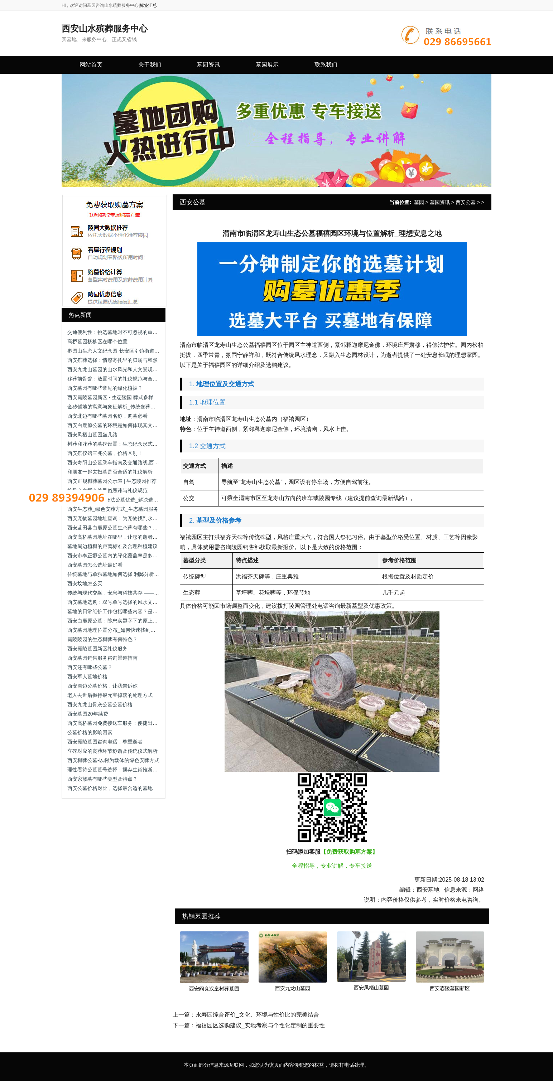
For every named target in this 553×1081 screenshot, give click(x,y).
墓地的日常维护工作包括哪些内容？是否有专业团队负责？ (132, 611)
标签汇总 (148, 5)
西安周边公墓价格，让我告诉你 (102, 686)
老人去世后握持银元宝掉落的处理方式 (110, 695)
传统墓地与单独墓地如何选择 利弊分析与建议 (118, 574)
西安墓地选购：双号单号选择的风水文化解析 (117, 602)
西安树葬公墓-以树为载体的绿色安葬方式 (113, 760)
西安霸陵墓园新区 (450, 988)
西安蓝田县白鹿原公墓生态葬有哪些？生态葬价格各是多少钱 (135, 527)
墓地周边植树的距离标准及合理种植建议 (112, 546)
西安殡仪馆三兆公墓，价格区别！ (105, 453)
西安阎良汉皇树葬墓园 (214, 989)
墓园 (419, 202)
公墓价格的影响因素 (89, 732)
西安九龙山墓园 (292, 988)
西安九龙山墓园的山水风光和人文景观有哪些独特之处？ (130, 369)
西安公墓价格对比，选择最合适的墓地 (110, 788)
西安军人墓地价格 (87, 676)
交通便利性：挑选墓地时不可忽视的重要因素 (117, 332)
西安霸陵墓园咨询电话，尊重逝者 (105, 742)
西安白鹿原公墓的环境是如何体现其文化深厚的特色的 (127, 425)
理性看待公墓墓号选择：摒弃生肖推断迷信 (115, 769)
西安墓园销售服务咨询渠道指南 (102, 658)
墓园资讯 (440, 202)
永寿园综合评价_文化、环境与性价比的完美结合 (257, 1015)
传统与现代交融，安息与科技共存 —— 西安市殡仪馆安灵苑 (134, 593)
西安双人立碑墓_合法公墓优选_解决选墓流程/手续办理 (128, 500)
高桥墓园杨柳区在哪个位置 (97, 341)
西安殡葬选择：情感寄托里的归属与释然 (112, 360)
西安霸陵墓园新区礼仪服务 (97, 648)
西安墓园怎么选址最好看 (94, 565)
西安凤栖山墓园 (371, 987)
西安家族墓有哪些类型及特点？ (102, 779)
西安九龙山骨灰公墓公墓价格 (100, 704)
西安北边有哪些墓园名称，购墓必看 (107, 416)
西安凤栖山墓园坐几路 (92, 434)
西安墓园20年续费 (87, 714)
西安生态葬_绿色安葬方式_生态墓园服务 (112, 509)
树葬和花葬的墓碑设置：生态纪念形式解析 (115, 444)
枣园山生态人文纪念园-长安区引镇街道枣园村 (118, 351)
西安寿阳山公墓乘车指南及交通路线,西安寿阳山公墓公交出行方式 (140, 462)
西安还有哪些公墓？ (89, 667)
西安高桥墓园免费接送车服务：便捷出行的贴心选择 (125, 723)
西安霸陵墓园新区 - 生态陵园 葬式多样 (110, 397)
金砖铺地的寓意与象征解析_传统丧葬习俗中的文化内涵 (129, 406)
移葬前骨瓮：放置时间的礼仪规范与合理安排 (117, 379)
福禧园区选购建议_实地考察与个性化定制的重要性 (260, 1025)
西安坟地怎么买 (84, 583)
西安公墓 (466, 202)
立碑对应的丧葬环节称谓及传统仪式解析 (112, 751)
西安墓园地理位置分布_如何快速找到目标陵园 (118, 630)
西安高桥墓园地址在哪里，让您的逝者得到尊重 (120, 537)
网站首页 (91, 65)
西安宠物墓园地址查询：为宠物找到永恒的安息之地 (125, 518)
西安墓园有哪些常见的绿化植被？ (105, 388)
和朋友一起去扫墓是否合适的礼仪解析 (110, 472)
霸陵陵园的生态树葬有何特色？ (102, 639)
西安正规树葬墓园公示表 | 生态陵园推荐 (112, 481)
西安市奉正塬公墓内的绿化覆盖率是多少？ (115, 555)
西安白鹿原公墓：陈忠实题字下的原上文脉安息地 (122, 621)
